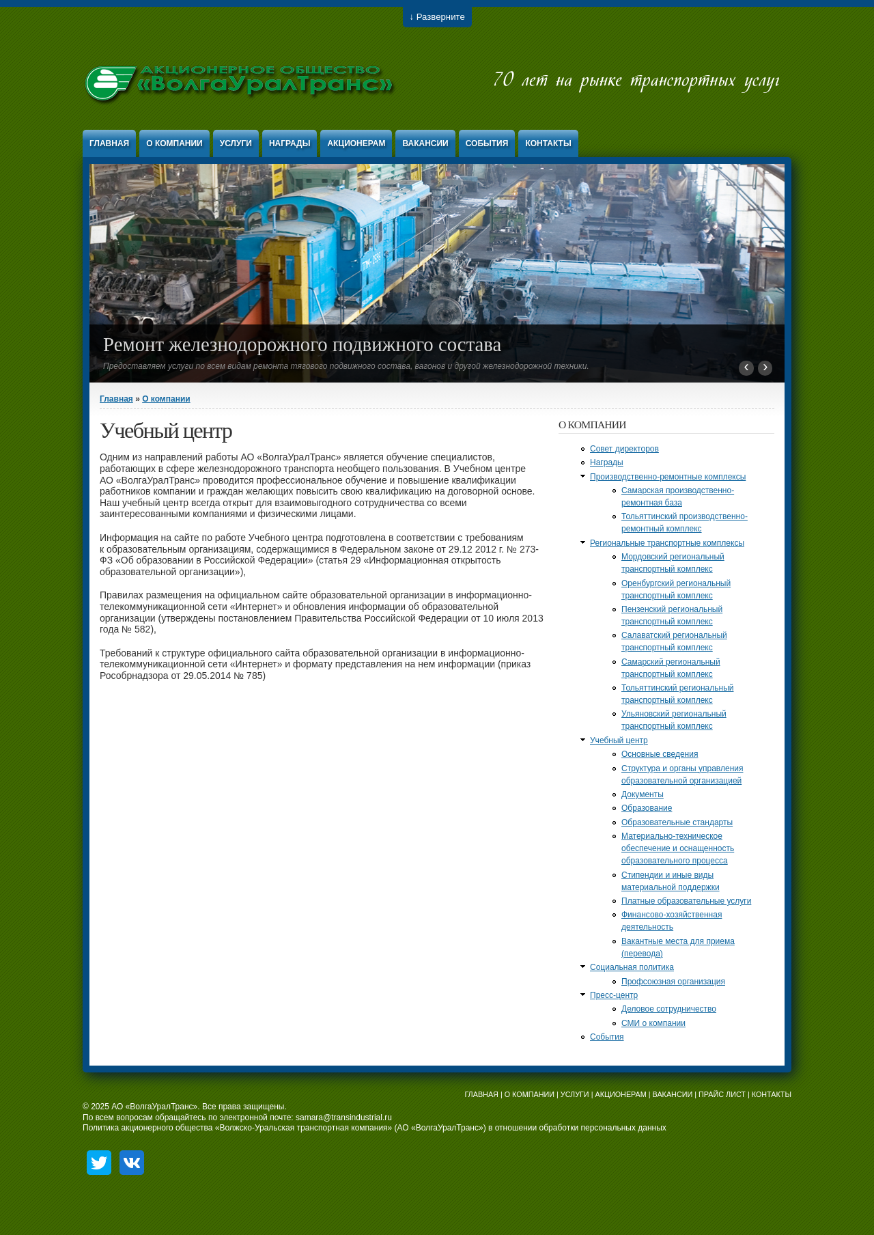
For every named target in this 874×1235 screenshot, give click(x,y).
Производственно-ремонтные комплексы (668, 477)
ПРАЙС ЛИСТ (722, 1094)
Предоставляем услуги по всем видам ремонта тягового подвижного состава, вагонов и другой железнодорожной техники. (346, 366)
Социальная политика (632, 967)
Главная (109, 143)
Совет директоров (624, 449)
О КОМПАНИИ (529, 1094)
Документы (642, 794)
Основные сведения (659, 754)
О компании (174, 143)
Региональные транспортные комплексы (667, 543)
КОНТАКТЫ (771, 1094)
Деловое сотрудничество (668, 1009)
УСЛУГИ (575, 1094)
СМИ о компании (653, 1023)
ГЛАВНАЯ (481, 1094)
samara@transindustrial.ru (344, 1117)
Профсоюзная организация (673, 981)
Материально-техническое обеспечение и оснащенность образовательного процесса (677, 848)
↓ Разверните (437, 17)
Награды (290, 143)
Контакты (548, 143)
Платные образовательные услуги (686, 901)
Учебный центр (619, 740)
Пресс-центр (614, 995)
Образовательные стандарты (677, 822)
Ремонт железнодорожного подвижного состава (302, 344)
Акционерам (356, 143)
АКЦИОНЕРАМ (620, 1094)
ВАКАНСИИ (673, 1094)
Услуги (236, 143)
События (487, 143)
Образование (646, 808)
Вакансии (425, 143)
